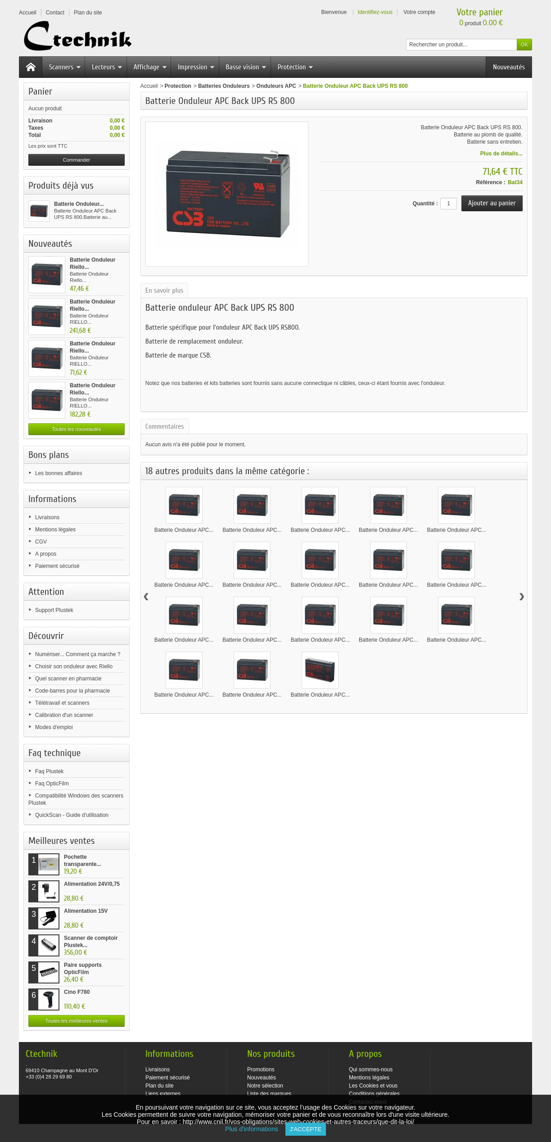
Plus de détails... (501, 153)
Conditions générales (374, 1094)
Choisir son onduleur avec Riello (74, 666)
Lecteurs (107, 67)
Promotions (261, 1069)
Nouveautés (509, 67)
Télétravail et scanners (62, 703)
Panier (40, 91)
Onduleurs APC (276, 86)
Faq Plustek (49, 771)
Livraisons (47, 517)
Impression (196, 67)
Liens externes (163, 1094)
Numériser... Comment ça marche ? (77, 654)
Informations (52, 499)
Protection (296, 67)
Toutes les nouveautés (76, 429)
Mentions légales (55, 529)
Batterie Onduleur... (79, 204)
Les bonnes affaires (58, 473)
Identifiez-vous (375, 12)
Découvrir (46, 636)
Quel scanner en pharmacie (68, 678)
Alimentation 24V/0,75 (92, 884)
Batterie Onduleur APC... (183, 530)
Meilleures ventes (61, 841)
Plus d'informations (255, 1129)
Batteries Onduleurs (224, 86)
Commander (76, 160)
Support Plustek (54, 610)
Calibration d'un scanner (64, 715)
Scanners (65, 67)
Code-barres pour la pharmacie (72, 691)
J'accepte (305, 1129)
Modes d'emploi (54, 727)
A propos (45, 554)
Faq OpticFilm (52, 783)
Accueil (149, 86)
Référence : (490, 182)
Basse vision (246, 67)
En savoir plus (164, 290)
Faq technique (54, 753)
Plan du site (159, 1086)
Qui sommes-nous (371, 1069)
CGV (41, 542)
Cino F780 (77, 992)
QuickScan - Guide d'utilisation (71, 815)
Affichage (150, 67)
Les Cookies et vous (373, 1086)
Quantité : (425, 203)
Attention (46, 592)
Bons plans (48, 455)
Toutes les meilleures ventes (76, 1021)
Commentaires (164, 426)
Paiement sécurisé (57, 566)
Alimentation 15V (86, 911)
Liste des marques (269, 1094)
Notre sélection (265, 1086)
